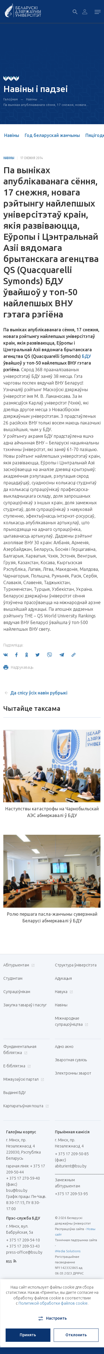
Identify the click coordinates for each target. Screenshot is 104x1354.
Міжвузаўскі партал (23, 1079)
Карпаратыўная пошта (25, 1106)
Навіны (31, 99)
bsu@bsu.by (16, 1190)
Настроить (52, 1318)
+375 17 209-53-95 (71, 1194)
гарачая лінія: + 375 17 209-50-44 (25, 1169)
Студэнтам (12, 978)
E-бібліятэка (16, 1066)
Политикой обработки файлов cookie (53, 1303)
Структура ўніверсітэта (76, 965)
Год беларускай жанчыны (52, 135)
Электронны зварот (73, 1073)
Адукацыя (63, 978)
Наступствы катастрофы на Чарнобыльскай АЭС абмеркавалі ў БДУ (52, 812)
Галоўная (10, 99)
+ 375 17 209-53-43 (23, 1246)
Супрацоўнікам (16, 991)
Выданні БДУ (14, 1092)
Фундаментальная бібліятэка (19, 1049)
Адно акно (64, 1046)
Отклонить (76, 1335)
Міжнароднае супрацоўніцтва (71, 1021)
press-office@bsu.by (24, 1252)
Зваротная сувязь (71, 1060)
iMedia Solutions (67, 1251)
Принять (28, 1335)
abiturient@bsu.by (71, 1166)
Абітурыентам (18, 965)
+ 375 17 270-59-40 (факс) (23, 1181)
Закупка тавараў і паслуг (25, 1005)
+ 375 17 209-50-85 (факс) (72, 1157)
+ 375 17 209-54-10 (23, 1240)
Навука (63, 991)
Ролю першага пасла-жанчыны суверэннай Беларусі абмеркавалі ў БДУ (52, 917)
